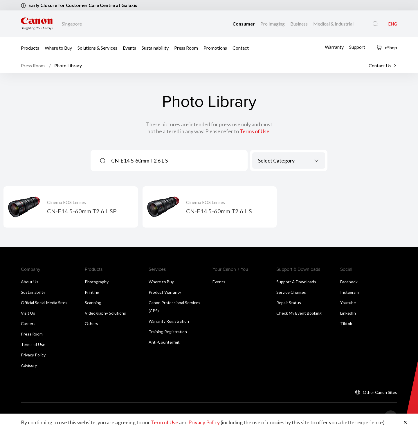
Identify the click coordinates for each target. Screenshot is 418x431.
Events (129, 47)
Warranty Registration (169, 321)
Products (30, 47)
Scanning (93, 302)
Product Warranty (165, 292)
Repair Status (288, 302)
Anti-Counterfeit (164, 342)
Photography (97, 281)
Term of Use (164, 422)
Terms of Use (254, 131)
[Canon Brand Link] (37, 23)
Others (91, 323)
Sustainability (155, 47)
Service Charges (291, 292)
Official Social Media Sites (44, 302)
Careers (28, 323)
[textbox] (288, 160)
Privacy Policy (33, 354)
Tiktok (346, 323)
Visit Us (28, 313)
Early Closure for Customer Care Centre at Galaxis (82, 5)
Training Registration (168, 331)
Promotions (215, 47)
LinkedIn (348, 313)
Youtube (348, 302)
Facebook (349, 281)
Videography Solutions (105, 313)
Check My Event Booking (299, 313)
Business (299, 23)
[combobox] (288, 160)
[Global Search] (375, 24)
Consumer (244, 23)
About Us (29, 281)
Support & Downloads (296, 281)
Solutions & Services (97, 47)
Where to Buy (58, 47)
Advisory (29, 365)
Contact (241, 47)
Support (357, 47)
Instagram (349, 292)
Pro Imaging (273, 23)
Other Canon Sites (380, 392)
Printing (92, 292)
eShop (386, 47)
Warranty (334, 47)
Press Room (186, 47)
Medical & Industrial (333, 23)
